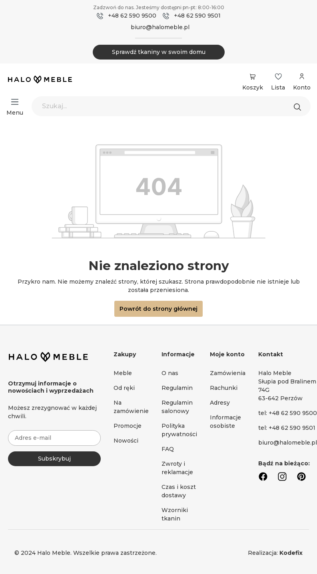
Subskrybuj (54, 458)
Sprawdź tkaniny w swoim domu (158, 52)
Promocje (128, 425)
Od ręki (124, 387)
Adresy (220, 402)
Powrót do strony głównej (158, 308)
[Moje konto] (302, 80)
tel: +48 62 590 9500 (287, 413)
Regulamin (177, 387)
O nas (169, 373)
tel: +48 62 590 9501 (286, 427)
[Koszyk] (252, 76)
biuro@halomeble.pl (160, 27)
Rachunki (223, 387)
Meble (123, 373)
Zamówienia (227, 373)
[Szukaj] (299, 106)
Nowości (126, 440)
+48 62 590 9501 (197, 15)
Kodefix (291, 552)
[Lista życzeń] (278, 76)
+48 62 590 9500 (132, 15)
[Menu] (14, 102)
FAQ (167, 449)
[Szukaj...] (171, 106)
